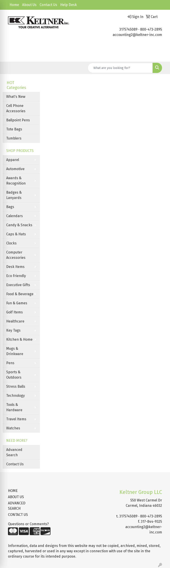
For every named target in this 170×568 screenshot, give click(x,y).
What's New (15, 96)
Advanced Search (14, 452)
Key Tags (13, 330)
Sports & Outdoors (13, 374)
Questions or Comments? (28, 524)
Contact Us (48, 5)
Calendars (14, 216)
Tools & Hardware (14, 407)
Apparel (12, 160)
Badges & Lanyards (14, 195)
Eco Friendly (16, 276)
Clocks (11, 243)
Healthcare (15, 321)
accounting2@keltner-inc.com (137, 35)
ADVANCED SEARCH (16, 506)
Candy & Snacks (19, 225)
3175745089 (128, 29)
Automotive (15, 169)
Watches (13, 428)
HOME (13, 491)
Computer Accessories (15, 255)
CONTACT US (18, 515)
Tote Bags (14, 129)
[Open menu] (161, 55)
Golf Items (14, 312)
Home (14, 5)
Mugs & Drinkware (14, 351)
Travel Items (16, 419)
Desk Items (15, 267)
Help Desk (68, 5)
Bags (10, 207)
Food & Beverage (19, 294)
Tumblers (13, 138)
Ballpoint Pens (18, 120)
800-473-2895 (151, 29)
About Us (29, 5)
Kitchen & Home (19, 339)
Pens (10, 363)
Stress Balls (15, 386)
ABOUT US (16, 497)
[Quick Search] (120, 68)
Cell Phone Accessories (15, 108)
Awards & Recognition (16, 180)
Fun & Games (16, 303)
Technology (15, 395)
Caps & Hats (16, 234)
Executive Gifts (18, 285)
